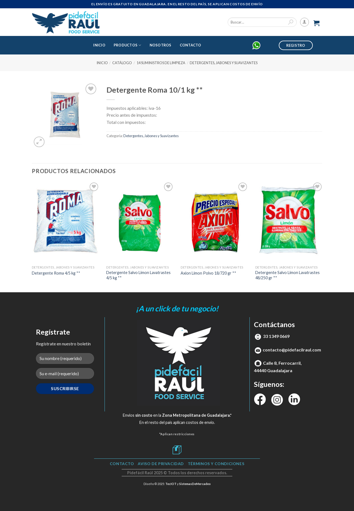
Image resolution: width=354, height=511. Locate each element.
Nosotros (160, 45)
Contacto (190, 45)
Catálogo (122, 63)
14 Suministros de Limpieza (161, 63)
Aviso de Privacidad (161, 463)
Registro (295, 45)
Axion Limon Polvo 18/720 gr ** (208, 273)
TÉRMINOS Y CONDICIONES (216, 463)
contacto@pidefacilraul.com (292, 349)
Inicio (99, 45)
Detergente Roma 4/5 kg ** (56, 273)
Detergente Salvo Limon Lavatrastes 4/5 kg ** (138, 275)
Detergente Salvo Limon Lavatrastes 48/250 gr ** (287, 275)
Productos (127, 45)
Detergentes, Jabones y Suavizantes (223, 63)
